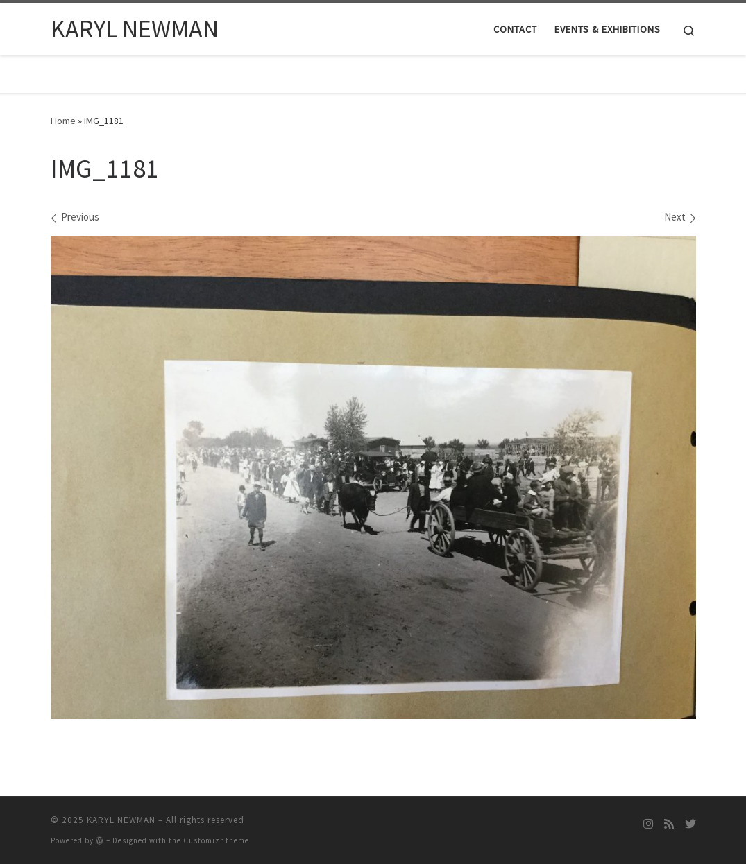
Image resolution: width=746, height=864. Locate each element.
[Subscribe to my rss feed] (669, 824)
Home (63, 120)
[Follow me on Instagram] (648, 824)
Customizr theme (216, 840)
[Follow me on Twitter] (690, 824)
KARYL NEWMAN (121, 820)
